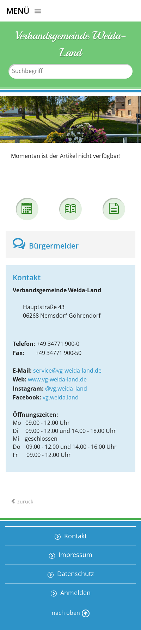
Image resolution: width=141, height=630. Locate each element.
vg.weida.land (61, 397)
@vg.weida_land (66, 388)
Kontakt (74, 536)
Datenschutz (74, 573)
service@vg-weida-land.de (67, 370)
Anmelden (75, 592)
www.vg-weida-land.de (57, 379)
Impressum (74, 554)
